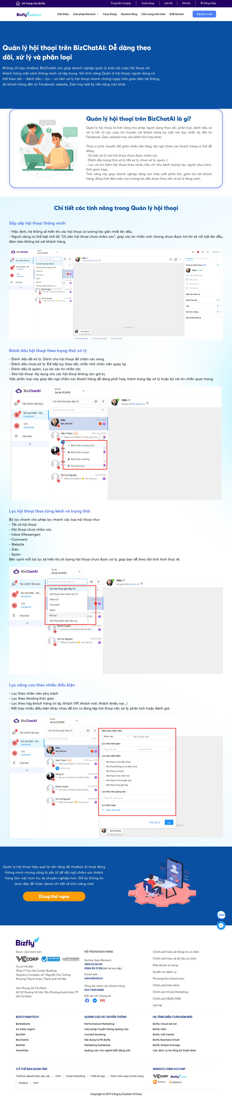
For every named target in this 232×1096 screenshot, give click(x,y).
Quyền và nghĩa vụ (164, 972)
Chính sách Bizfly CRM (167, 998)
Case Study (110, 14)
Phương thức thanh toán (168, 978)
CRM (58, 1076)
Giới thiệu (63, 14)
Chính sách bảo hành (166, 985)
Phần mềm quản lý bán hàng (127, 1076)
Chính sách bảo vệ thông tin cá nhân (176, 951)
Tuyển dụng (147, 3)
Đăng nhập (208, 3)
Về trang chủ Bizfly (30, 3)
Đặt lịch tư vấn (204, 14)
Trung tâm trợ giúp (121, 3)
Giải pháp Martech (86, 14)
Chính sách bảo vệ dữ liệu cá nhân (174, 958)
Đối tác (186, 3)
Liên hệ (168, 3)
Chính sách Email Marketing (170, 992)
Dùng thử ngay (54, 896)
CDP (35, 1083)
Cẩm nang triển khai (153, 14)
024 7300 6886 (94, 990)
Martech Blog (129, 14)
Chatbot (23, 1083)
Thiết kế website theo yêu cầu (33, 1076)
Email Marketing (75, 1076)
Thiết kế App (98, 1076)
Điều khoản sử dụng (165, 965)
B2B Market (177, 14)
